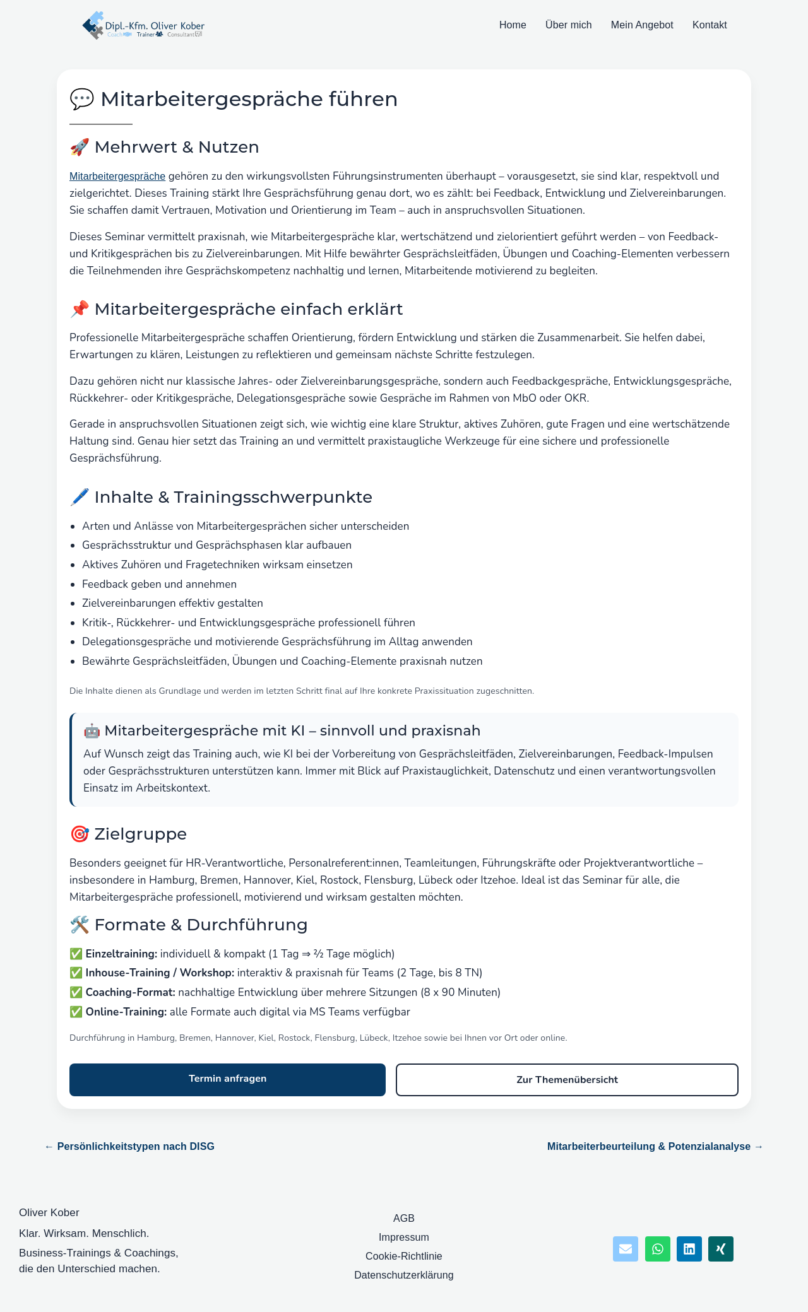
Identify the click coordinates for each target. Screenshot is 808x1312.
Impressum (404, 1237)
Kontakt (709, 25)
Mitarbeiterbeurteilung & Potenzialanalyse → (655, 1146)
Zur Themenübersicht (567, 1080)
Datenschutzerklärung (404, 1275)
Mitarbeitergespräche (117, 176)
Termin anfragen (228, 1079)
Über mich (568, 25)
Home (512, 25)
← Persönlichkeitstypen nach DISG (129, 1146)
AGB (404, 1218)
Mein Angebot (642, 25)
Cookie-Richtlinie (404, 1256)
